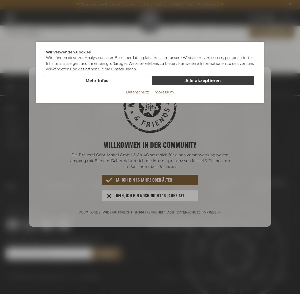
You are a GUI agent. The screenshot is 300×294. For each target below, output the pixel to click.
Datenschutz (137, 92)
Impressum (164, 92)
